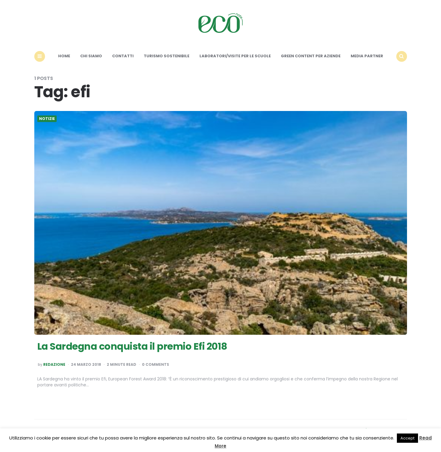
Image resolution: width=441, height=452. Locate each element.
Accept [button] (407, 438)
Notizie (47, 119)
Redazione (54, 364)
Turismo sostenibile (166, 56)
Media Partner (367, 56)
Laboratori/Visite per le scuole (235, 56)
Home (64, 56)
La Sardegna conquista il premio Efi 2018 (132, 346)
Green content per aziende (311, 56)
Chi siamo (91, 56)
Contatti (123, 56)
